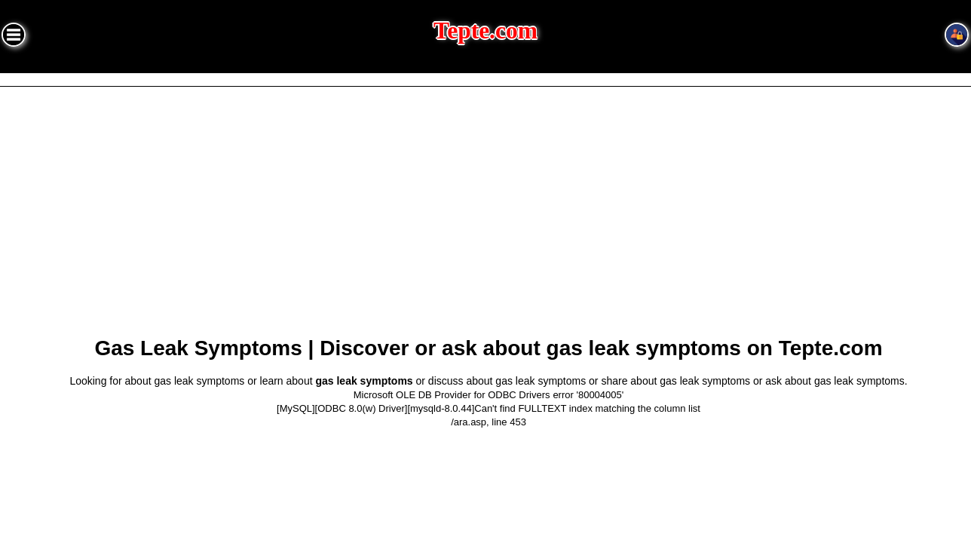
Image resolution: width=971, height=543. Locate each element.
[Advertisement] (488, 217)
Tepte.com (485, 30)
